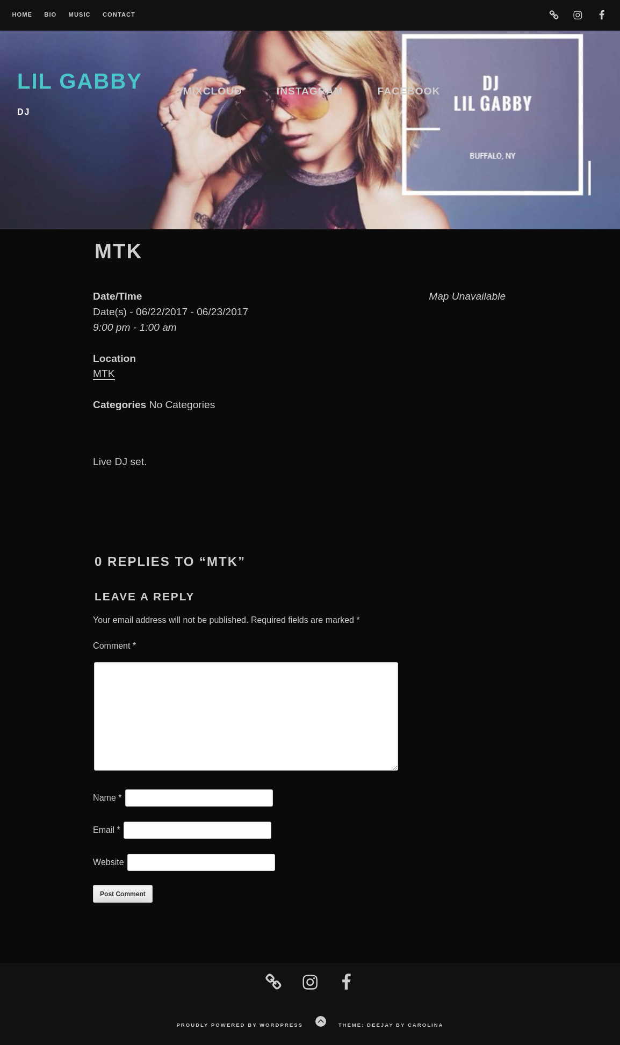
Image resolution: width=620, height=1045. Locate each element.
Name (107, 797)
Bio (50, 15)
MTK (104, 373)
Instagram (310, 91)
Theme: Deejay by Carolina (391, 1025)
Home (22, 15)
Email (106, 829)
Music (80, 15)
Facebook (409, 91)
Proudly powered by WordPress (239, 1025)
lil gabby (79, 81)
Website (108, 862)
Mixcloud (212, 91)
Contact (119, 15)
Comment (114, 645)
